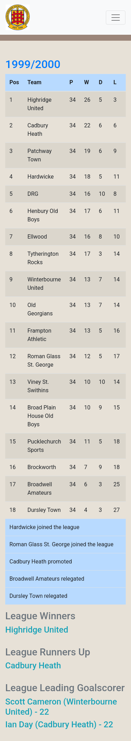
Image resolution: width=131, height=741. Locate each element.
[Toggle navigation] (115, 18)
